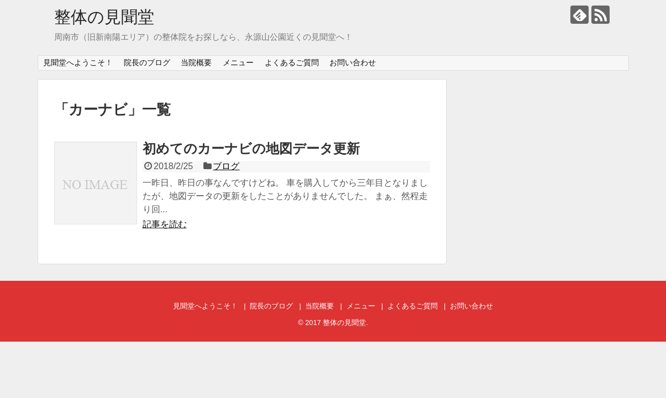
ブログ (226, 166)
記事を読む (165, 224)
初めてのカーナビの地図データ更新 (251, 148)
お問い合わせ (352, 62)
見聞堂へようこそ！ (78, 62)
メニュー (238, 62)
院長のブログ (147, 62)
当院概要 (196, 62)
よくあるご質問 (292, 62)
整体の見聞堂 (104, 17)
